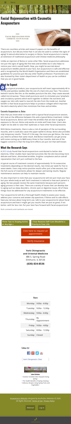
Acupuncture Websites (19, 398)
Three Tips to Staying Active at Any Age (15, 222)
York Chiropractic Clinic (32, 359)
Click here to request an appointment (35, 232)
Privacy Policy (49, 401)
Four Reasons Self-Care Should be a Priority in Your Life (48, 222)
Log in (41, 407)
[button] (2, 87)
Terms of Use (37, 401)
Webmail (30, 407)
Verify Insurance (35, 240)
